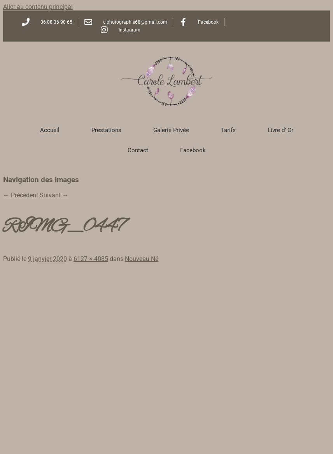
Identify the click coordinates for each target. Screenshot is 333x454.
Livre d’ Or (280, 130)
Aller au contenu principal (38, 6)
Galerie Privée (171, 130)
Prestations (106, 130)
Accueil (50, 130)
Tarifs (228, 130)
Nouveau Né (141, 259)
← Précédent (20, 195)
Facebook (193, 150)
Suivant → (54, 195)
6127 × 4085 (91, 259)
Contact (138, 150)
